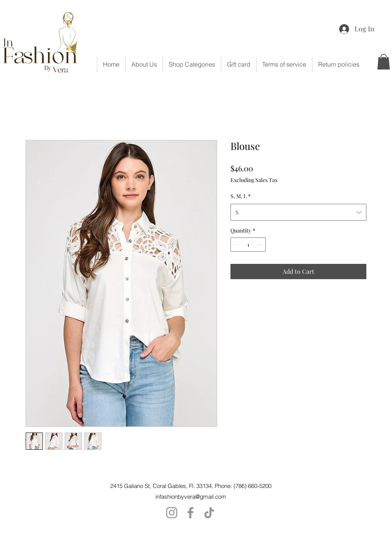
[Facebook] (190, 512)
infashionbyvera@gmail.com (190, 496)
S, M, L (240, 196)
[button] (192, 64)
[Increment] (260, 244)
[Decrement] (236, 244)
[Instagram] (171, 512)
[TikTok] (209, 512)
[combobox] (298, 212)
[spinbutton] (248, 244)
